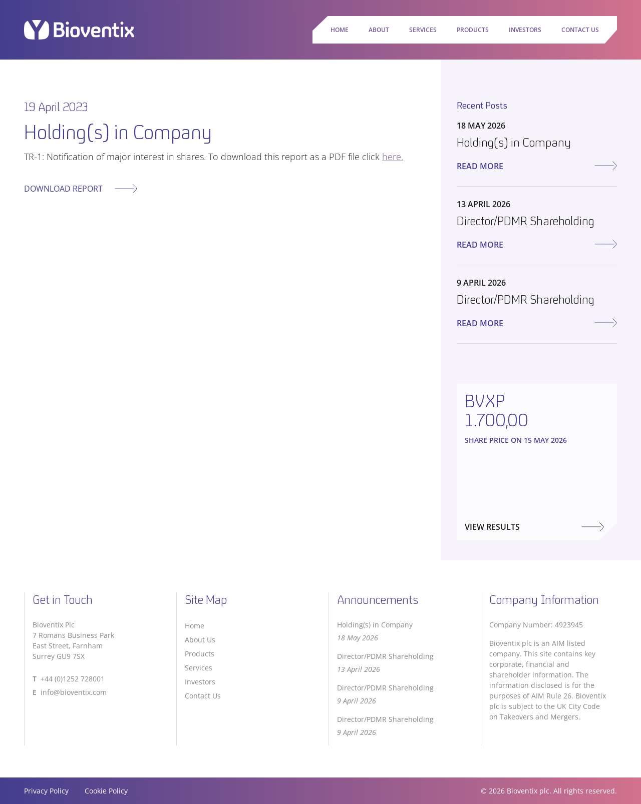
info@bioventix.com (74, 692)
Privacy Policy (46, 790)
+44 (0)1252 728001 (73, 678)
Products (473, 30)
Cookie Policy (106, 790)
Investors (525, 30)
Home (340, 30)
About (379, 30)
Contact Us (580, 30)
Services (423, 30)
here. (392, 157)
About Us (200, 639)
